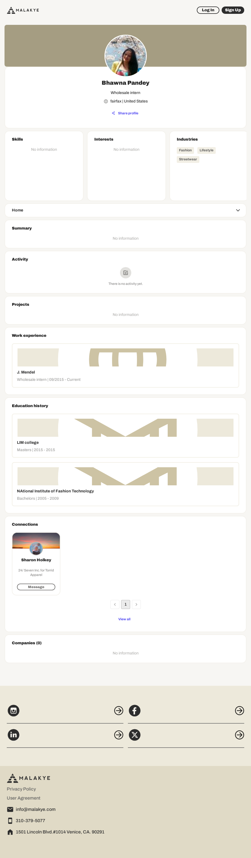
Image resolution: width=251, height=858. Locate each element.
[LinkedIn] (65, 738)
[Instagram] (65, 714)
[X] (186, 738)
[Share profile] (125, 113)
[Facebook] (186, 714)
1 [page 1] (125, 604)
